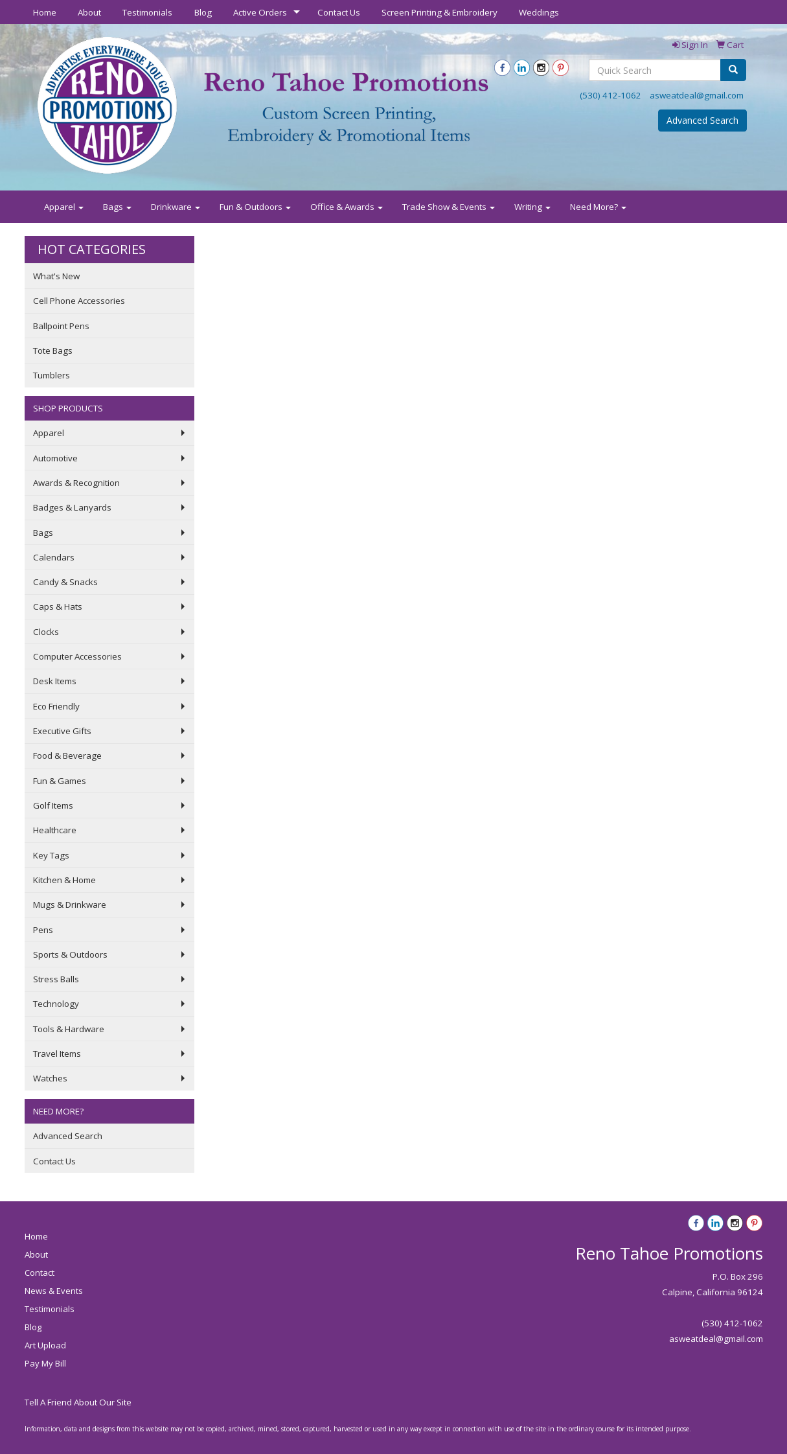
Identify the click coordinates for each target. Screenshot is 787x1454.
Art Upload (45, 1345)
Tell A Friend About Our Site (78, 1402)
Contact (39, 1272)
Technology (56, 1004)
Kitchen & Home (64, 880)
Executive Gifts (62, 731)
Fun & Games (59, 781)
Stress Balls (56, 979)
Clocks (46, 632)
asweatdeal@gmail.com (697, 95)
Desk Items (54, 681)
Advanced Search (702, 120)
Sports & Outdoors (70, 954)
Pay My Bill (45, 1363)
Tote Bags (53, 350)
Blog (203, 12)
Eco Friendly (56, 706)
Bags (117, 207)
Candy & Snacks (65, 582)
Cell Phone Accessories (79, 300)
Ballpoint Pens (61, 326)
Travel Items (57, 1053)
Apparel (64, 207)
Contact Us (338, 12)
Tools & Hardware (68, 1029)
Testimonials (147, 12)
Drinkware (175, 207)
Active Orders (260, 12)
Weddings (539, 12)
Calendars (53, 557)
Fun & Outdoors (255, 207)
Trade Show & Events (448, 207)
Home (44, 12)
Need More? (598, 207)
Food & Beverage (67, 755)
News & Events (54, 1291)
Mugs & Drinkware (69, 904)
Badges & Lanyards (72, 507)
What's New (56, 276)
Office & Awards (346, 207)
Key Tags (51, 855)
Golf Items (53, 805)
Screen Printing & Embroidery (439, 12)
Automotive (55, 458)
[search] (733, 70)
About (89, 12)
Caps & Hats (57, 606)
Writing (532, 207)
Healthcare (54, 830)
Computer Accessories (77, 656)
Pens (43, 930)
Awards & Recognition (76, 483)
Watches (50, 1078)
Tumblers (51, 375)
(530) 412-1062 (610, 95)
